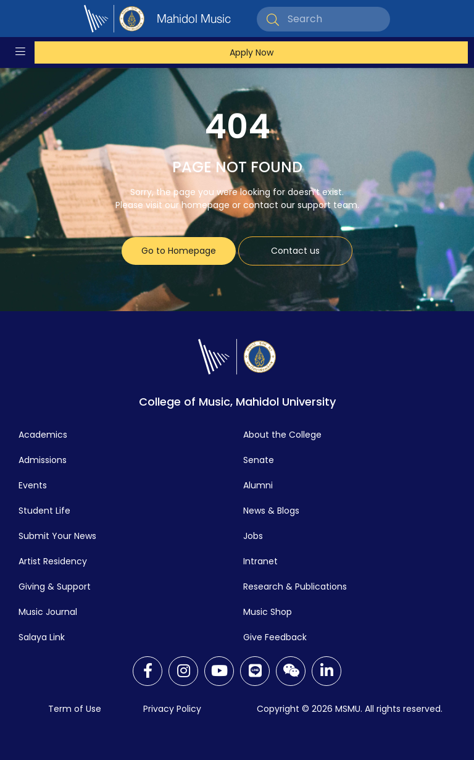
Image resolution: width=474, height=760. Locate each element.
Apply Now (251, 52)
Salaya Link (42, 637)
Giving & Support (55, 586)
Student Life (44, 510)
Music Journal (48, 612)
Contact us (295, 250)
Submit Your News (57, 536)
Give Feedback (275, 637)
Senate (258, 460)
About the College (282, 434)
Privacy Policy (172, 709)
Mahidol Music (194, 19)
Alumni (258, 485)
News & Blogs (271, 510)
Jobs (253, 536)
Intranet (260, 561)
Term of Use (74, 709)
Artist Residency (53, 561)
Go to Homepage (178, 250)
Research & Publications (295, 586)
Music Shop (267, 612)
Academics (43, 434)
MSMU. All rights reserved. (389, 709)
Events (33, 485)
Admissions (43, 460)
